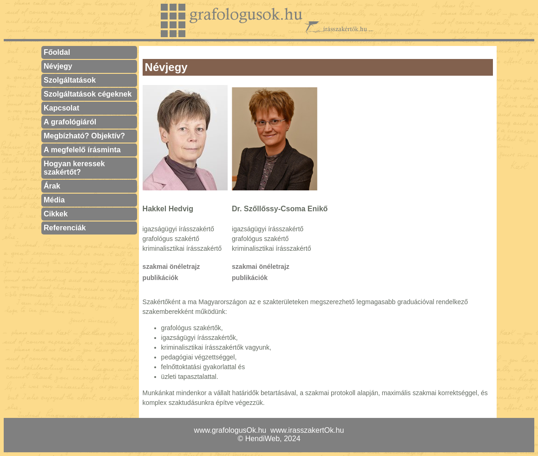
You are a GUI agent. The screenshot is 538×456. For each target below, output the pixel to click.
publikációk (160, 277)
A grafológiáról (70, 122)
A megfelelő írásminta (82, 150)
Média (54, 200)
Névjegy (58, 66)
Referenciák (65, 228)
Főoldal (57, 52)
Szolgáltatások (70, 80)
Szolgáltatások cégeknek (87, 94)
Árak (52, 186)
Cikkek (56, 214)
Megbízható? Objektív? (84, 136)
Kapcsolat (61, 108)
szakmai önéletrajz (171, 266)
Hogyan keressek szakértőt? (74, 168)
